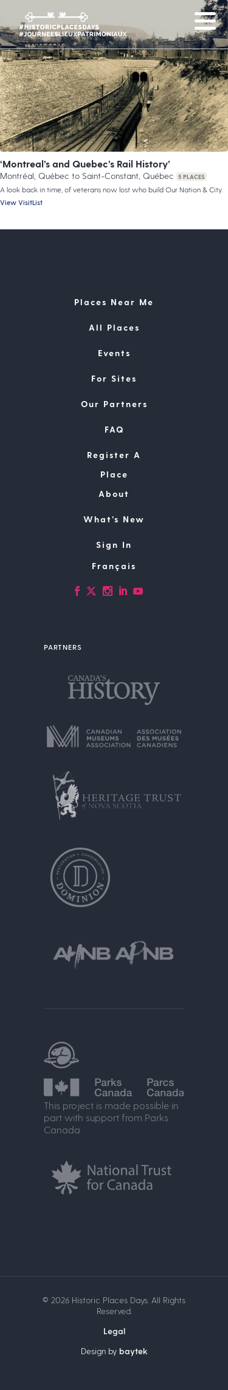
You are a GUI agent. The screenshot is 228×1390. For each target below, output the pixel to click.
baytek (133, 1351)
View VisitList (21, 202)
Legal (114, 1331)
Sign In (114, 544)
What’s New (114, 519)
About (114, 493)
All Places (114, 327)
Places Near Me (114, 302)
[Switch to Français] (114, 566)
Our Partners (114, 404)
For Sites (114, 378)
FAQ (114, 429)
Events (114, 353)
